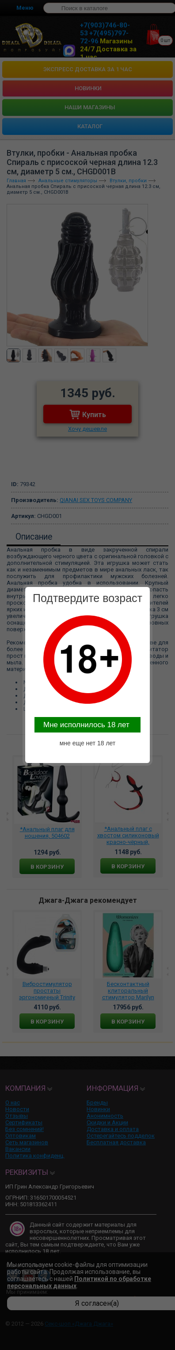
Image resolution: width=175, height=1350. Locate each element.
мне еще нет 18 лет (88, 743)
